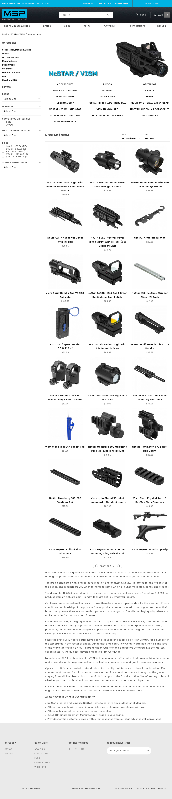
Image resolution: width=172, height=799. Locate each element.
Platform (112, 26)
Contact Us (104, 3)
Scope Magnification (14, 162)
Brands (161, 26)
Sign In (141, 14)
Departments (137, 26)
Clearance (7, 69)
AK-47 (90, 26)
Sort (147, 134)
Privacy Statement (31, 788)
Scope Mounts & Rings (19, 26)
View (124, 134)
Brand (5, 94)
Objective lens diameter (16, 130)
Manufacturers (9, 61)
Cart (161, 15)
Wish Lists (40, 767)
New (4, 77)
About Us (88, 3)
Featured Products (11, 73)
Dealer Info (121, 3)
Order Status (42, 762)
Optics (49, 26)
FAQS (37, 758)
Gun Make (7, 106)
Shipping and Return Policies (86, 788)
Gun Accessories (10, 58)
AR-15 (70, 26)
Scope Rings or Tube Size (16, 119)
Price (5, 143)
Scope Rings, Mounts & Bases (16, 50)
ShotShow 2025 (9, 80)
